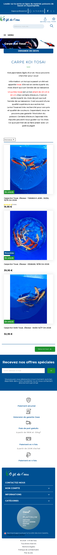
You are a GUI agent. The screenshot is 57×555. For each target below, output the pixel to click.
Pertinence (9, 139)
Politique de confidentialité (28, 550)
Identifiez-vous (45, 21)
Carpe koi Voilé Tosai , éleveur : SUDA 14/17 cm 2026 (27, 328)
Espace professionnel (19, 11)
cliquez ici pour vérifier (16, 535)
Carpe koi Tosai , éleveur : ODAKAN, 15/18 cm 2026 (26, 264)
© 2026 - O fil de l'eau (28, 540)
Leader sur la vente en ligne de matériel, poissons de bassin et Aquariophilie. (29, 5)
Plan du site (28, 553)
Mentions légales (28, 547)
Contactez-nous (15, 483)
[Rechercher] (28, 26)
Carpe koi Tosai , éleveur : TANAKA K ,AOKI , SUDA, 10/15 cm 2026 (26, 199)
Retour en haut (45, 349)
